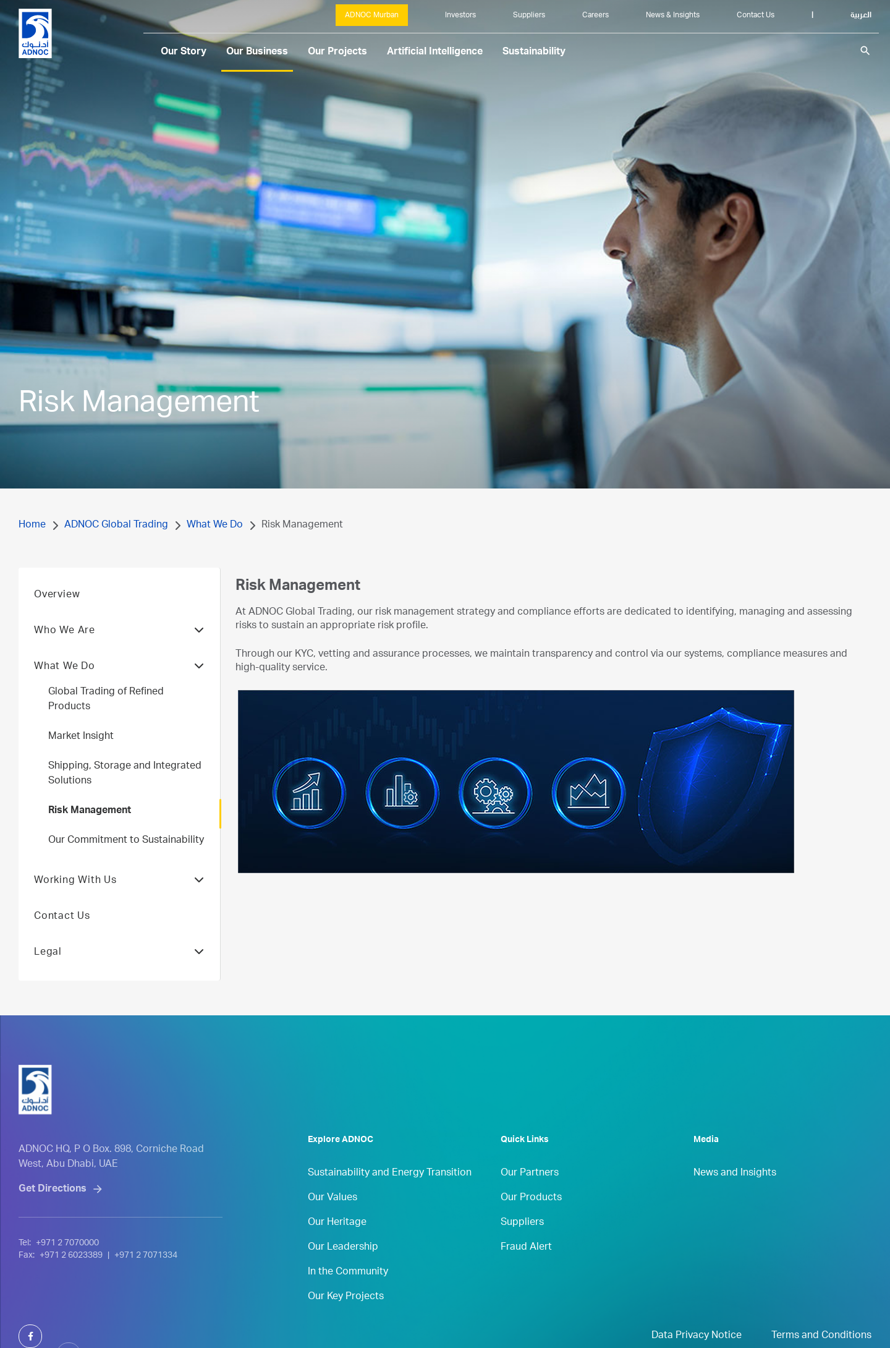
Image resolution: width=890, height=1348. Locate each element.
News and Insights (734, 1194)
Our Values (332, 1219)
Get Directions (53, 1229)
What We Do (215, 526)
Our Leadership (343, 1268)
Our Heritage (337, 1243)
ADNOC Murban (372, 15)
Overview (57, 616)
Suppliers (529, 15)
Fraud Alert (526, 1268)
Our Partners (530, 1194)
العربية (860, 15)
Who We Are (119, 651)
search (865, 51)
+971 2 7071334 (145, 1294)
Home (32, 526)
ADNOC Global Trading (116, 526)
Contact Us (755, 15)
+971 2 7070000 (67, 1282)
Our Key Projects (346, 1318)
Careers (595, 15)
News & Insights (673, 15)
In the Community (348, 1293)
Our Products (531, 1219)
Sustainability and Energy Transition (390, 1194)
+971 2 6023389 (71, 1294)
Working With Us (119, 901)
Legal (119, 973)
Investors (460, 15)
